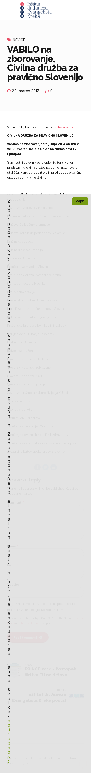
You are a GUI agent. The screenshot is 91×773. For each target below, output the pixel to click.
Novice (19, 39)
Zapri (80, 201)
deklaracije (65, 127)
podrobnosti (9, 743)
